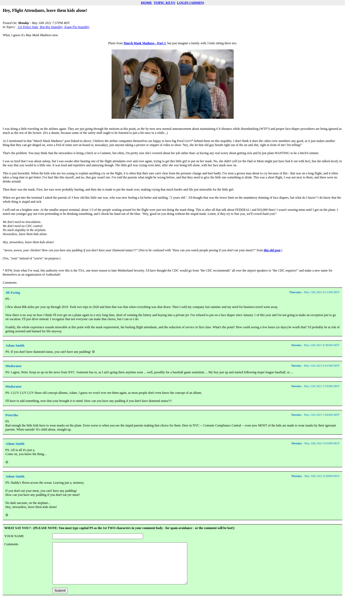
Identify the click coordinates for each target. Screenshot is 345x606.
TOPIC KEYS (164, 3)
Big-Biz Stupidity (51, 27)
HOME (146, 3)
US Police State (27, 27)
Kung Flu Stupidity (76, 27)
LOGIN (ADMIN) (190, 3)
